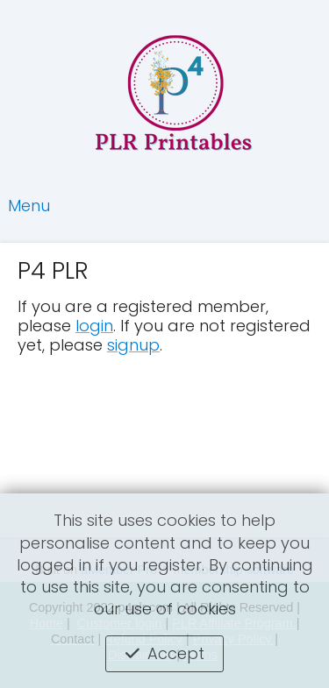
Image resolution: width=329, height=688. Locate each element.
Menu (29, 205)
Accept (175, 653)
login (94, 326)
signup (133, 345)
